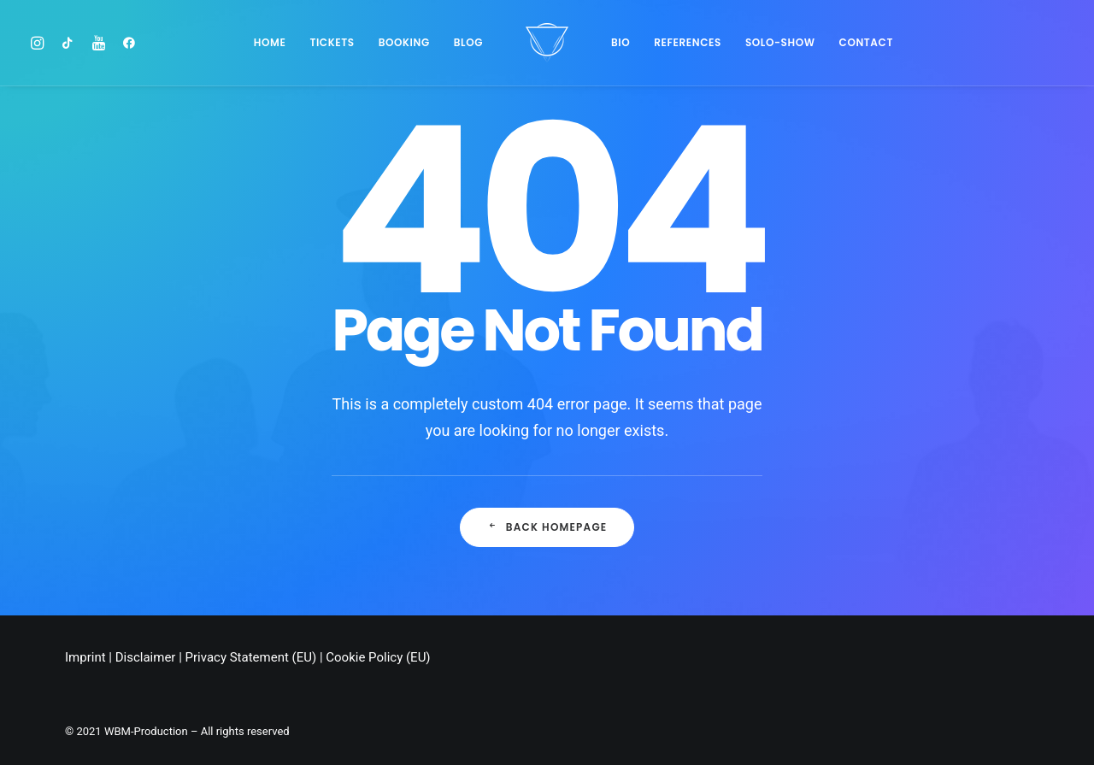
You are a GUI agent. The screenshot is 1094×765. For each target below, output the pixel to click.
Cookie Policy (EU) (378, 657)
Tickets (331, 42)
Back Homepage (547, 527)
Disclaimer (145, 657)
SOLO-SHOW (780, 42)
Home (270, 42)
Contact (866, 42)
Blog (468, 42)
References (687, 42)
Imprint (85, 657)
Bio (620, 42)
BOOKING (404, 42)
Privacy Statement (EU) (251, 657)
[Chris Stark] (547, 42)
